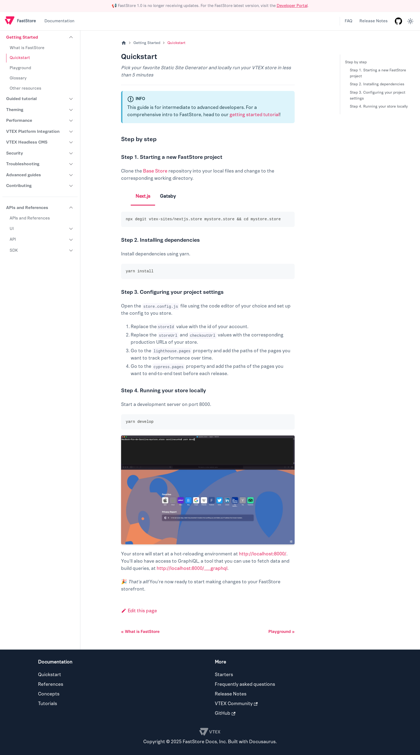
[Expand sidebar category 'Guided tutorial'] (71, 99)
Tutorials (47, 704)
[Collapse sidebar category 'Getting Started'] (71, 37)
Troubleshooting (22, 164)
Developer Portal (292, 5)
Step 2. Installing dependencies (377, 84)
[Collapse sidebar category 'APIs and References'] (71, 207)
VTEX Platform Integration (32, 131)
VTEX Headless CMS (26, 142)
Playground (20, 68)
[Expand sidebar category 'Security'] (71, 153)
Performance (19, 120)
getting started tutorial (254, 115)
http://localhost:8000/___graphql (192, 568)
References (50, 684)
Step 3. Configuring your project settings (377, 95)
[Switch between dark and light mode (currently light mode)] (410, 21)
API (13, 239)
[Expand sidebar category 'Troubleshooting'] (71, 164)
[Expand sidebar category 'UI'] (71, 229)
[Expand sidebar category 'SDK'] (71, 250)
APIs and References (27, 207)
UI (12, 228)
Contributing (19, 185)
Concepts (48, 694)
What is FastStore (27, 47)
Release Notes (373, 21)
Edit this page (139, 611)
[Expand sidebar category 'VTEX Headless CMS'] (71, 142)
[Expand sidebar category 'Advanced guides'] (71, 175)
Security (14, 153)
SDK (14, 250)
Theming (14, 109)
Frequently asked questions (245, 684)
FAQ (348, 21)
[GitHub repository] (398, 21)
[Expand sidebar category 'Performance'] (71, 120)
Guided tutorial (21, 98)
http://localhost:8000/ (262, 554)
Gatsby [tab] (168, 196)
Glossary (18, 78)
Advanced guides (23, 175)
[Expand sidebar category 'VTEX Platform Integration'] (71, 131)
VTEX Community (236, 704)
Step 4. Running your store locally (379, 106)
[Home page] (123, 43)
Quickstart (20, 57)
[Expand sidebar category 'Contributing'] (71, 185)
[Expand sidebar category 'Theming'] (71, 110)
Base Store (155, 171)
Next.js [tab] (143, 196)
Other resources (25, 88)
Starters (224, 675)
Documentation (59, 21)
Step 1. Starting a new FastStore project (378, 73)
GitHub (225, 713)
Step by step (356, 62)
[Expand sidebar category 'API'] (71, 239)
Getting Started (22, 37)
